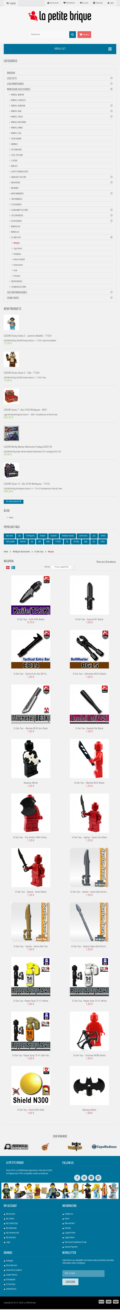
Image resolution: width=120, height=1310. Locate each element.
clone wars (83, 537)
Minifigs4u (15, 226)
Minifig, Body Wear (18, 122)
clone (102, 542)
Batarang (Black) (89, 1111)
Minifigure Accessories (18, 89)
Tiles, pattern (17, 155)
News (11, 518)
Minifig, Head (16, 111)
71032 (58, 542)
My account (10, 1206)
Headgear (17, 253)
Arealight (9, 1262)
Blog (7, 511)
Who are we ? (70, 1224)
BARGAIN (11, 73)
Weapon (16, 242)
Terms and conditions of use (76, 1243)
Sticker (14, 160)
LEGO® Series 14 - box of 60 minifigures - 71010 (27, 485)
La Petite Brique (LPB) (19, 171)
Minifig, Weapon (17, 94)
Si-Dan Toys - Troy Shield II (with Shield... (30, 838)
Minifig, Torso (17, 116)
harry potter (10, 542)
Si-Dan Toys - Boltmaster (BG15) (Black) (89, 675)
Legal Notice (69, 1238)
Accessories (18, 264)
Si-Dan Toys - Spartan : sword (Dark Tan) (31, 947)
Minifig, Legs (16, 133)
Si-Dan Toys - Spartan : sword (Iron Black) (89, 838)
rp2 (39, 542)
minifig (76, 542)
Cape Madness (16, 198)
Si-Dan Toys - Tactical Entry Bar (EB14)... (31, 675)
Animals (14, 144)
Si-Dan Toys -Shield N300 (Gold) (30, 1111)
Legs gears (17, 248)
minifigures (30, 537)
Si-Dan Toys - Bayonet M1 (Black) (89, 620)
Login (111, 3)
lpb (19, 537)
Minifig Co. (15, 231)
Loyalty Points (70, 1234)
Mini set (14, 166)
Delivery (68, 1229)
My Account (52, 3)
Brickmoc (15, 187)
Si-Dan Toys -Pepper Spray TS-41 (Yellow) (30, 1002)
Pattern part (16, 149)
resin (48, 542)
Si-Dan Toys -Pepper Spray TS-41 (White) (89, 1002)
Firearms (16, 275)
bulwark (54, 537)
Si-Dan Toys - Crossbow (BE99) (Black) (89, 1056)
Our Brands (60, 1137)
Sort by (47, 568)
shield (103, 537)
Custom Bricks (17, 215)
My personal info (12, 1234)
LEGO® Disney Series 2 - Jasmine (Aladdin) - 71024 (28, 336)
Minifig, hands (17, 127)
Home (67, 1220)
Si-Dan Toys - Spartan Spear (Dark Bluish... (89, 947)
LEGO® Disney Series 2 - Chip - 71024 (22, 373)
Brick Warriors (17, 193)
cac (94, 537)
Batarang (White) (31, 784)
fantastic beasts (68, 537)
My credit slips (12, 1224)
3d (67, 542)
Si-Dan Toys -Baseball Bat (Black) (89, 729)
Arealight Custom (18, 177)
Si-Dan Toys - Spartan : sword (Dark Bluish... (89, 893)
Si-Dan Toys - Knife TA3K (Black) (30, 620)
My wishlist (69, 3)
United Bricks (16, 281)
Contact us (69, 1215)
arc (94, 542)
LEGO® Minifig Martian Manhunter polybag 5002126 (28, 448)
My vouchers (11, 1238)
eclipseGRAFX (16, 220)
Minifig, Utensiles (18, 100)
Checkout (98, 3)
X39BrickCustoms (18, 286)
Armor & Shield (19, 259)
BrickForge (15, 182)
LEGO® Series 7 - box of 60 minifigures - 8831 (25, 410)
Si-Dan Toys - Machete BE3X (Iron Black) (31, 729)
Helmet (23, 542)
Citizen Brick (16, 204)
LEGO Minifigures (15, 83)
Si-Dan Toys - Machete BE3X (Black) (89, 784)
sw (32, 542)
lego (85, 542)
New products (12, 308)
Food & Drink (16, 138)
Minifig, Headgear (18, 105)
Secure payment (71, 1248)
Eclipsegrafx (10, 1280)
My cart (84, 3)
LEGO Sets (12, 78)
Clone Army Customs (19, 209)
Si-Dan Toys (16, 237)
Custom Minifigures (17, 292)
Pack (15, 270)
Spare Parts (13, 298)
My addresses (11, 1229)
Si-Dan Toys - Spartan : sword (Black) (30, 893)
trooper (42, 537)
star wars (9, 537)
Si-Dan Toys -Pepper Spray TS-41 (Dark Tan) (30, 1056)
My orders (10, 1220)
